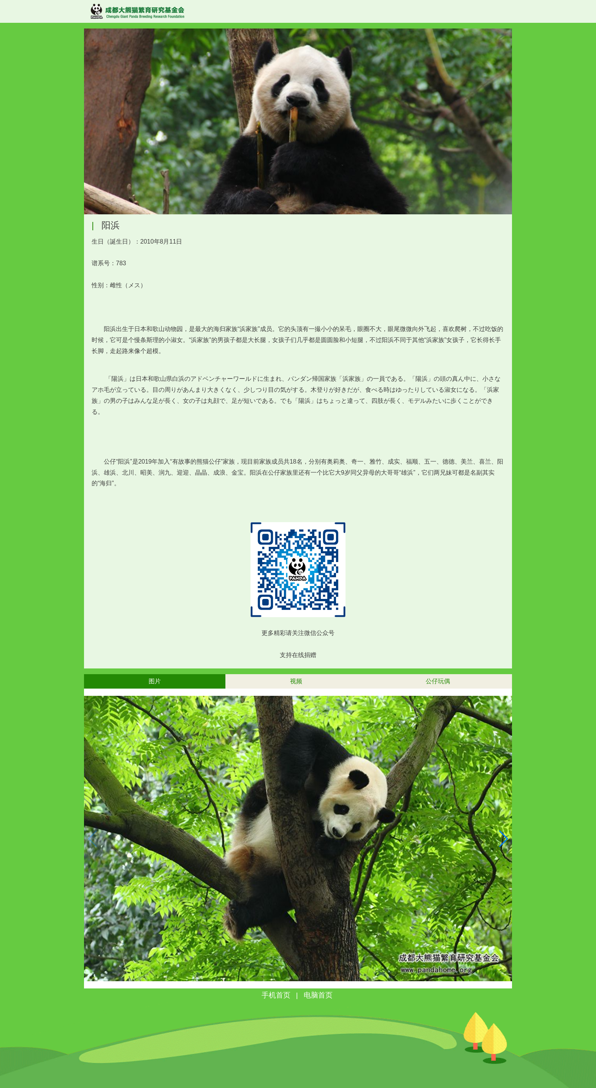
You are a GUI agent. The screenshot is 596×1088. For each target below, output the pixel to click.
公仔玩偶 (438, 681)
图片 (155, 681)
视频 (296, 681)
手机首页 (276, 995)
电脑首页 (318, 995)
